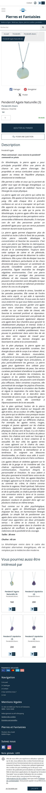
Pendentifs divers (30, 34)
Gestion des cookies (8, 717)
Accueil (6, 34)
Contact (29, 3)
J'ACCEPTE (34, 788)
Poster (23, 94)
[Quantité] (6, 117)
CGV (3, 695)
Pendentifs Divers (9, 106)
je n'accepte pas (11, 788)
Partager (15, 89)
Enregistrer (30, 89)
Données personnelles (9, 720)
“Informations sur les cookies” (16, 779)
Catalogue (5, 685)
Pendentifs (16, 34)
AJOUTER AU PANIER (23, 128)
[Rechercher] (43, 27)
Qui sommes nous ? (8, 692)
